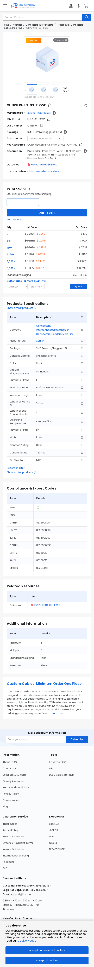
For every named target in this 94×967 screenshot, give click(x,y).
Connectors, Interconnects (39, 24)
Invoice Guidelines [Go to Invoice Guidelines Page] (13, 849)
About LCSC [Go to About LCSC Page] (10, 762)
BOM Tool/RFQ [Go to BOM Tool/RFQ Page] (57, 762)
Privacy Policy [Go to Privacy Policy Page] (11, 794)
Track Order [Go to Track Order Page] (10, 824)
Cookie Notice (27, 941)
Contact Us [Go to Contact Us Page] (9, 768)
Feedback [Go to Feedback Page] (8, 862)
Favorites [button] (60, 40)
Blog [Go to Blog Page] (5, 806)
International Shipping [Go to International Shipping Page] (16, 855)
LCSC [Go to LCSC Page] (52, 836)
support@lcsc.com (22, 894)
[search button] (86, 17)
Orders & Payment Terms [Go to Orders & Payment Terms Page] (18, 843)
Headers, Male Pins (12, 27)
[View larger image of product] (47, 59)
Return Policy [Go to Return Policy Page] (10, 830)
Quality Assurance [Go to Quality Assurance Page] (13, 781)
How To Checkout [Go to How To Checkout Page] (13, 836)
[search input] (43, 17)
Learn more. (58, 713)
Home (6, 24)
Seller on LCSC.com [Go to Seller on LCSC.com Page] (14, 774)
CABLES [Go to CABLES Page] (53, 843)
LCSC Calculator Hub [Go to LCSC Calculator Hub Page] (61, 774)
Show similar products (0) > (23, 308)
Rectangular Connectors (70, 24)
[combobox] (45, 138)
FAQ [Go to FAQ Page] (5, 868)
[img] (32, 89)
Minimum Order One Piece (43, 171)
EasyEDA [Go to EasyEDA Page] (54, 824)
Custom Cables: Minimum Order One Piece (44, 683)
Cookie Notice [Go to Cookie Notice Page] (11, 800)
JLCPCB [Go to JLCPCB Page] (53, 830)
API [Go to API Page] (51, 768)
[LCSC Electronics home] (23, 5)
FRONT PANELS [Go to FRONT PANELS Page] (57, 849)
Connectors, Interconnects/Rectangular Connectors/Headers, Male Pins (54, 330)
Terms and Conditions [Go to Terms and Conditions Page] (16, 787)
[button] (71, 6)
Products (17, 24)
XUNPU (31, 113)
